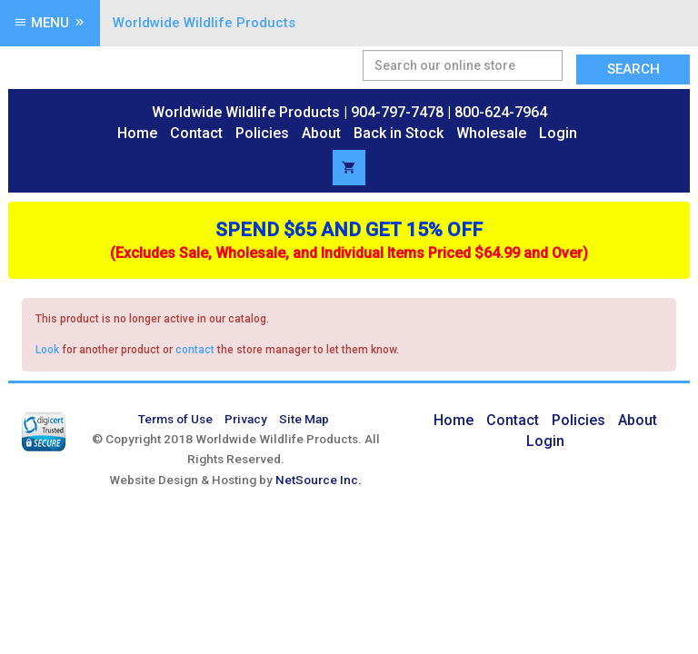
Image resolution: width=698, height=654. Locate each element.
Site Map (304, 418)
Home (137, 133)
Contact (196, 133)
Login (558, 133)
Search (633, 69)
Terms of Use (175, 418)
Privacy (245, 418)
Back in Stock (399, 133)
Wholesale (491, 133)
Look (47, 349)
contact (194, 349)
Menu (50, 23)
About (321, 133)
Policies (262, 133)
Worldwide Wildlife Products (204, 23)
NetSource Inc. (318, 479)
